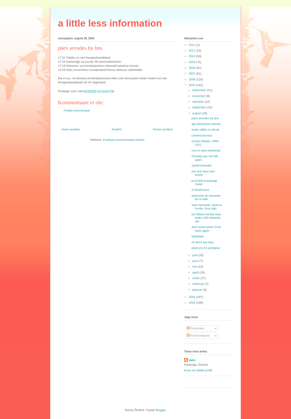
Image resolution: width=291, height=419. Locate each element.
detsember (199, 90)
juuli (195, 255)
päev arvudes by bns (205, 118)
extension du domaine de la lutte (205, 197)
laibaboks (197, 236)
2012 (192, 45)
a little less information (110, 23)
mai (195, 266)
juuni (195, 261)
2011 (192, 50)
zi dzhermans (200, 189)
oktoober (198, 101)
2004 (192, 297)
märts (196, 278)
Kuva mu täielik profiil (198, 370)
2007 (192, 73)
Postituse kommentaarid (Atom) (123, 139)
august (197, 113)
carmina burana (201, 135)
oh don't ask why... (203, 242)
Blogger (161, 410)
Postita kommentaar (77, 110)
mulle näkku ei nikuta (205, 129)
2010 (192, 56)
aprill (195, 272)
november (199, 96)
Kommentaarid (198, 335)
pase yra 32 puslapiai (205, 248)
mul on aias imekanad (205, 150)
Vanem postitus (163, 129)
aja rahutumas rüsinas (206, 124)
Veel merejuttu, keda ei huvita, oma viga (206, 206)
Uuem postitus (70, 129)
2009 (192, 62)
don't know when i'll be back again (206, 228)
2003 (192, 302)
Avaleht (116, 129)
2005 (192, 85)
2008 (192, 67)
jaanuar (197, 289)
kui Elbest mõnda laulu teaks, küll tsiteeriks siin (206, 218)
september (199, 107)
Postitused (195, 328)
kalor (192, 360)
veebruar (198, 283)
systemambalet (201, 165)
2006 (192, 79)
